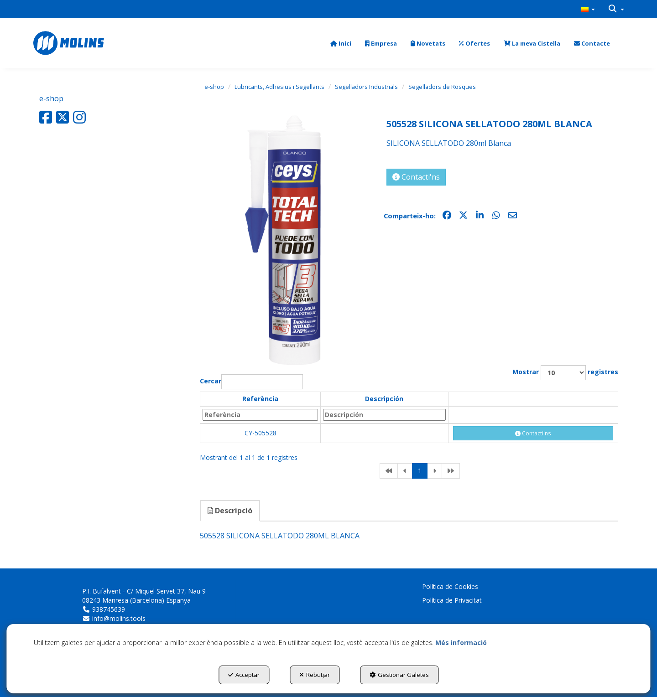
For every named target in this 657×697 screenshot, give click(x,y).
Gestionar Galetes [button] (399, 675)
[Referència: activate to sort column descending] (260, 414)
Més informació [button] (461, 642)
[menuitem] (588, 9)
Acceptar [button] (244, 675)
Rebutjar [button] (314, 675)
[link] (389, 471)
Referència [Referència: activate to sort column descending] (260, 398)
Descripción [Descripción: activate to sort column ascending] (384, 398)
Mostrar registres (565, 372)
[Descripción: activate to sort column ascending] (384, 414)
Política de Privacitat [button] (452, 600)
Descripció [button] (230, 511)
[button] (588, 9)
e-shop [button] (51, 98)
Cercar (251, 381)
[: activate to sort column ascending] (533, 399)
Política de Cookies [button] (450, 586)
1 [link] (420, 470)
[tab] (230, 510)
